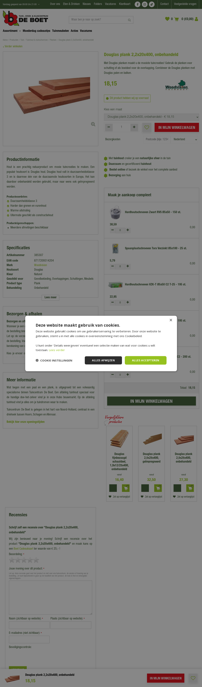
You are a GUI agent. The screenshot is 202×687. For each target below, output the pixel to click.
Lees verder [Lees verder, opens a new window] (57, 350)
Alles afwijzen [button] (103, 360)
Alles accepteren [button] (145, 360)
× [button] (170, 320)
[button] (54, 360)
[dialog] (101, 343)
